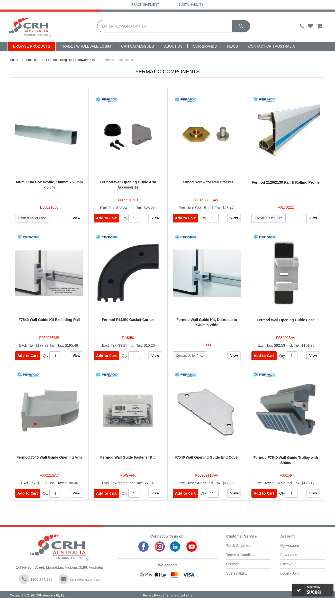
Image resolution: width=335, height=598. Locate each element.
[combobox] (173, 26)
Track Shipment (145, 4)
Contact (232, 564)
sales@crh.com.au (79, 579)
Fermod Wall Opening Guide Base (286, 320)
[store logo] (29, 27)
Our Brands (205, 46)
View (76, 218)
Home (14, 60)
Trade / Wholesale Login (86, 46)
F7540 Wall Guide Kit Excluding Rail (49, 320)
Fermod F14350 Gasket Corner (128, 320)
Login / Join (289, 573)
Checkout (287, 564)
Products (32, 60)
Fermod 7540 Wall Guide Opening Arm (49, 457)
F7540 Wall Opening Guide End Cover (207, 457)
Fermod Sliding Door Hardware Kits (70, 60)
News (232, 46)
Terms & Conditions (241, 555)
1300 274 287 (35, 579)
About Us (173, 46)
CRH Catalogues (137, 46)
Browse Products (31, 46)
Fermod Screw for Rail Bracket (206, 182)
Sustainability (191, 4)
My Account (289, 545)
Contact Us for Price (32, 218)
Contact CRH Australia (271, 46)
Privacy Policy (152, 595)
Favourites (288, 555)
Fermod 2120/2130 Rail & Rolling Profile (286, 182)
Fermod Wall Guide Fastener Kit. (128, 457)
